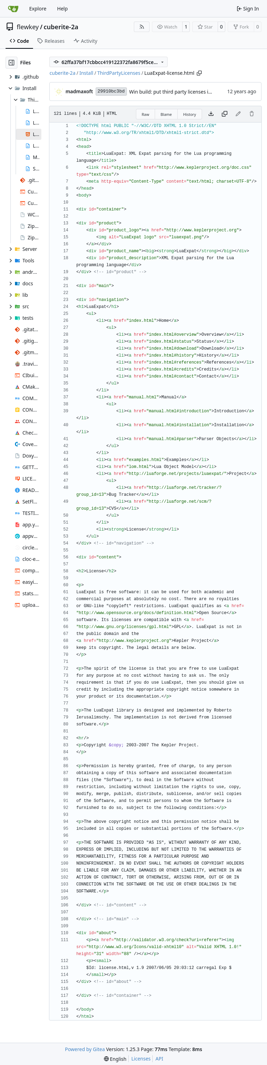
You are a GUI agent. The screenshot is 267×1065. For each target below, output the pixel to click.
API (159, 1058)
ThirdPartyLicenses (118, 73)
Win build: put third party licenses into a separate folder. (193, 91)
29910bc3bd (111, 91)
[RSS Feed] (142, 27)
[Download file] (211, 114)
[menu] (115, 1059)
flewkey (28, 26)
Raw (145, 114)
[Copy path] (199, 73)
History (189, 114)
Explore (37, 8)
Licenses (141, 1058)
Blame (166, 114)
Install (86, 73)
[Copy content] (224, 114)
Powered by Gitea (85, 1049)
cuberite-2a (61, 26)
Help (62, 8)
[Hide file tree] (11, 63)
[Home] (13, 8)
